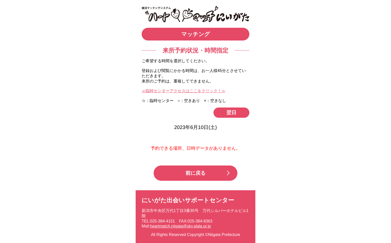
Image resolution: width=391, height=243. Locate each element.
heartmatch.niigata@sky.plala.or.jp (180, 226)
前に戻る (195, 173)
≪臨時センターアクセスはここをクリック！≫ (183, 91)
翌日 (231, 112)
